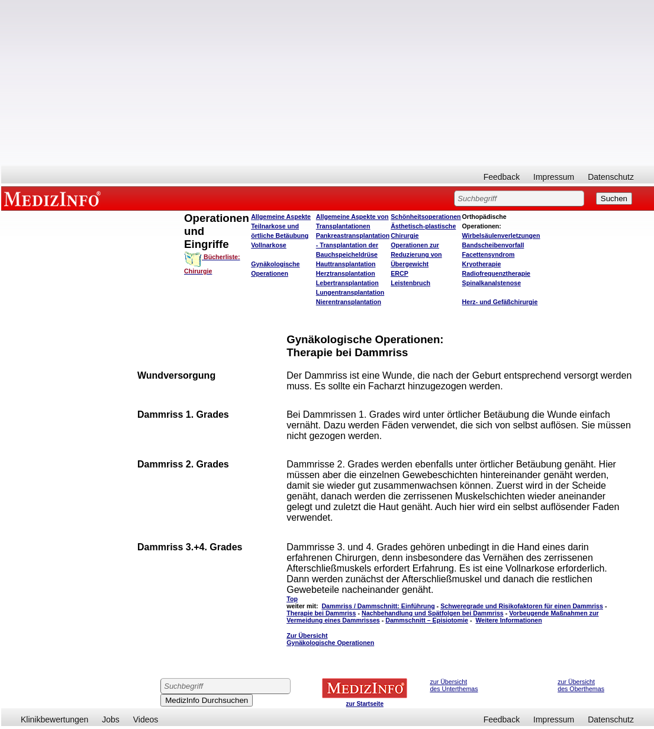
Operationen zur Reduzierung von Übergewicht (416, 254)
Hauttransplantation (346, 263)
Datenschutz (611, 177)
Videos (146, 719)
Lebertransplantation (347, 282)
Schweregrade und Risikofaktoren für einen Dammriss (521, 605)
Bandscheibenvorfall (493, 245)
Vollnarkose (268, 245)
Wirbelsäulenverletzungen (501, 235)
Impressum (553, 177)
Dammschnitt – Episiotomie (426, 620)
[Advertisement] (327, 83)
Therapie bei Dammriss (321, 613)
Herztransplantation (345, 273)
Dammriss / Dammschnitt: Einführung (377, 605)
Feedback (502, 177)
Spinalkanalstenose (491, 282)
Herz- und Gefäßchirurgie (500, 301)
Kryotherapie (481, 263)
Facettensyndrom (488, 254)
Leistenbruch (410, 282)
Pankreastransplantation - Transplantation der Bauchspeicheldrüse (352, 245)
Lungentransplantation (350, 292)
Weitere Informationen (508, 620)
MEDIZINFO (54, 198)
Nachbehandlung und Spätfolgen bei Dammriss (433, 613)
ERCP (399, 273)
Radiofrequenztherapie (496, 273)
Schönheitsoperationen (425, 216)
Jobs (111, 719)
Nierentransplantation (348, 301)
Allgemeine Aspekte (281, 216)
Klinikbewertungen (54, 719)
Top (292, 598)
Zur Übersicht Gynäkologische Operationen (330, 639)
